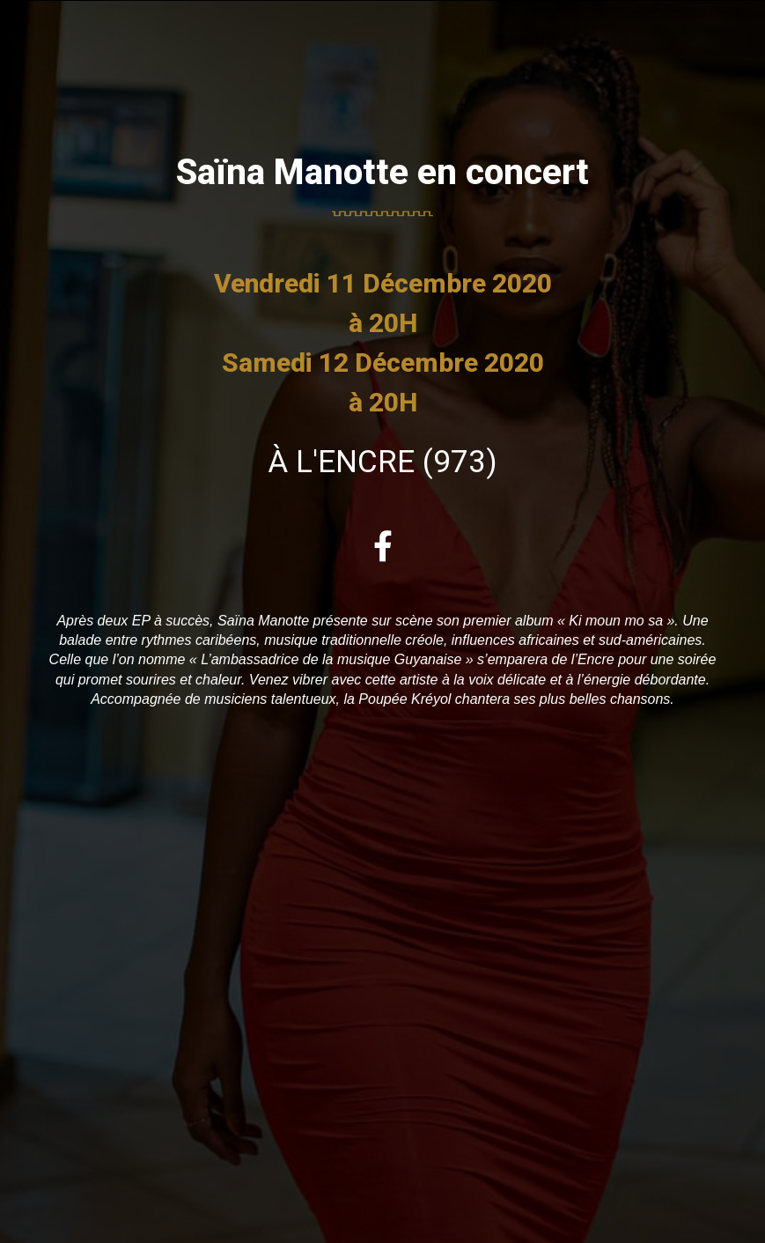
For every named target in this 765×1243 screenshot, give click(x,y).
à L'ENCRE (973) (382, 462)
